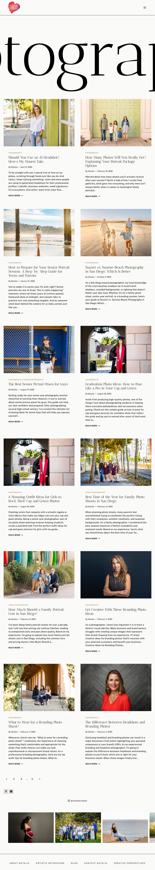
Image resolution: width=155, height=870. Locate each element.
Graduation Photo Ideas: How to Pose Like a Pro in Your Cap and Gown (113, 386)
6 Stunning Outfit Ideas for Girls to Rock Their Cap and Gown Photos (34, 499)
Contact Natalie (95, 863)
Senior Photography (33, 380)
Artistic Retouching (50, 863)
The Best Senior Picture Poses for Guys (38, 384)
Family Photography (95, 492)
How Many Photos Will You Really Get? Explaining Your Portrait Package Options (115, 161)
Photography (15, 153)
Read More (15, 196)
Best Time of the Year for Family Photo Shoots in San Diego (115, 499)
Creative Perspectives (129, 863)
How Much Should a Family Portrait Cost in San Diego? (36, 612)
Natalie (14, 167)
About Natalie (20, 863)
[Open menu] (144, 7)
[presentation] (39, 122)
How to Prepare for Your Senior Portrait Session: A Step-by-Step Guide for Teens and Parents (39, 271)
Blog (74, 863)
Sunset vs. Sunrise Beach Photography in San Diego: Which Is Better (114, 269)
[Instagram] (11, 791)
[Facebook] (6, 791)
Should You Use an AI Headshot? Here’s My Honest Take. (33, 159)
